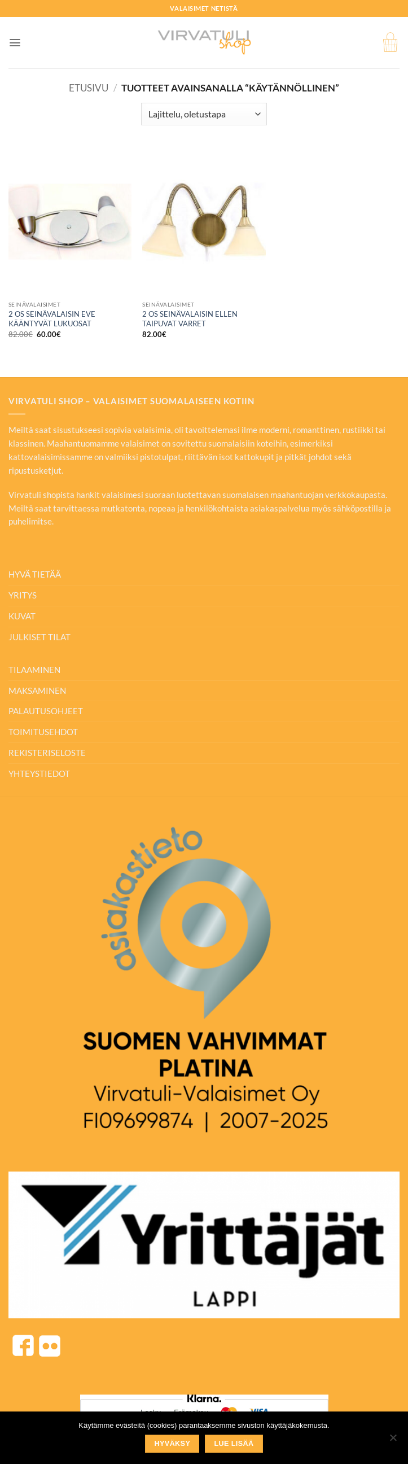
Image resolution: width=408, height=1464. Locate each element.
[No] (393, 1441)
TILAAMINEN (34, 670)
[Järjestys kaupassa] (204, 114)
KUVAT (22, 616)
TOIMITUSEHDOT (43, 732)
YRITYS (22, 595)
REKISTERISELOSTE (47, 753)
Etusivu (88, 88)
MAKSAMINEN (37, 690)
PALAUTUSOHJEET (45, 711)
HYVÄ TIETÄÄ (34, 574)
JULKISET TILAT (39, 637)
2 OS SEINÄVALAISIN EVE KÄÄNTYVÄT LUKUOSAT (51, 318)
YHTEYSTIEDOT (39, 773)
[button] (14, 42)
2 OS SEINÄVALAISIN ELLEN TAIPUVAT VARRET (190, 318)
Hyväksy (173, 1444)
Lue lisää (233, 1444)
